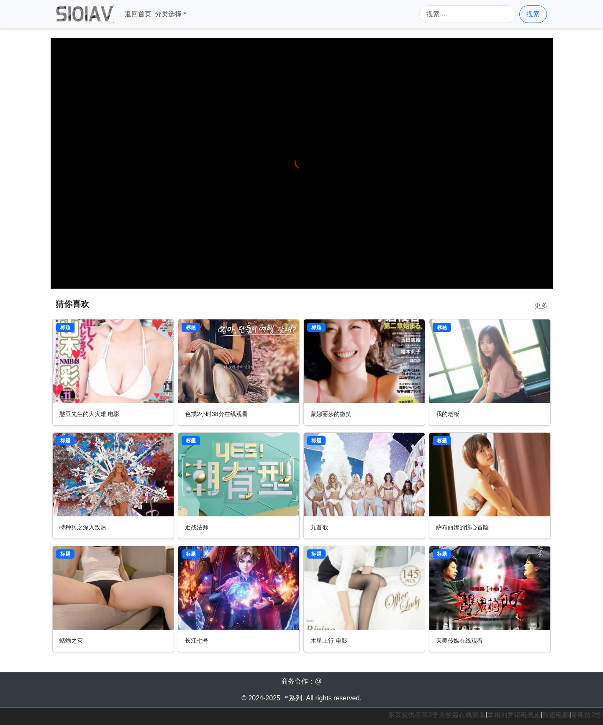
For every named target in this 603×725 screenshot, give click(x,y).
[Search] (467, 14)
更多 (541, 305)
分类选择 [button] (168, 14)
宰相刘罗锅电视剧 (515, 714)
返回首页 (138, 14)
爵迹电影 (557, 714)
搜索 (533, 14)
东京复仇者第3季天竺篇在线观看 (438, 714)
